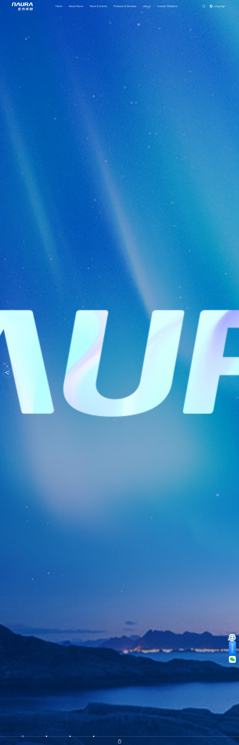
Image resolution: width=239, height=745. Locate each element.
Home (58, 6)
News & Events (98, 6)
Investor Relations (167, 6)
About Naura (76, 6)
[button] (8, 372)
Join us (147, 6)
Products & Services (125, 6)
